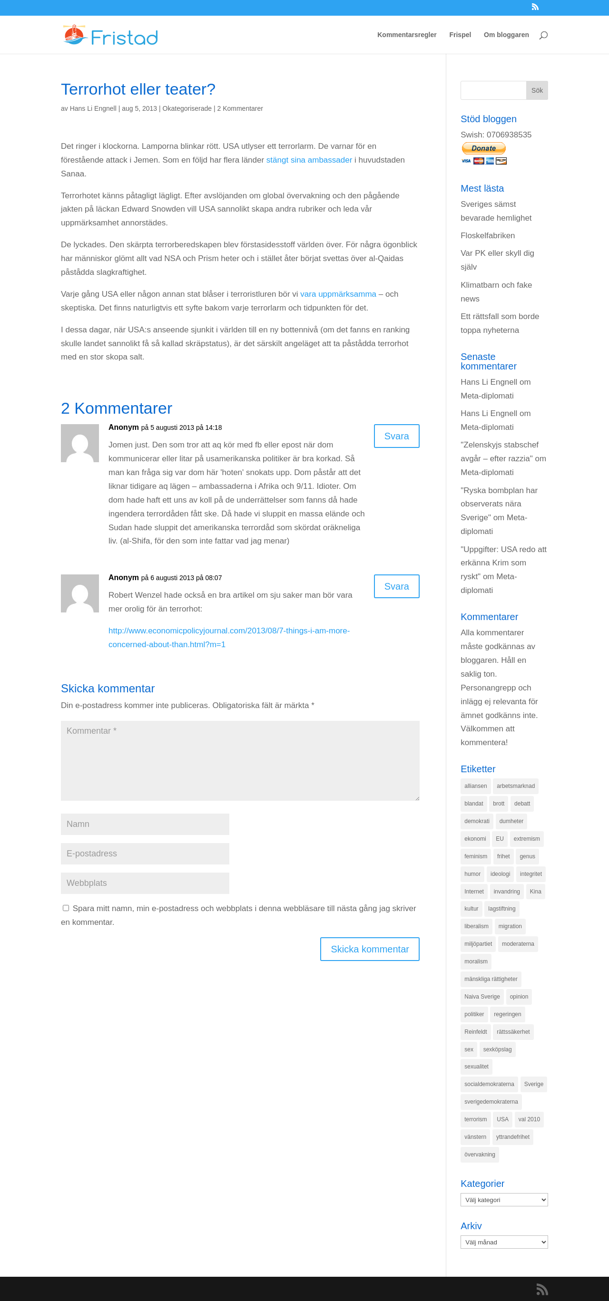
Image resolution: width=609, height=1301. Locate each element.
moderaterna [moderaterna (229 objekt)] (518, 944)
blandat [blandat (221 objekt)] (473, 803)
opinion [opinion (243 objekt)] (519, 996)
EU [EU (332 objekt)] (500, 838)
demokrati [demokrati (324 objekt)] (477, 821)
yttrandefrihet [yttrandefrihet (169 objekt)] (513, 1137)
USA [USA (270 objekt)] (503, 1119)
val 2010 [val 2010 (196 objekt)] (529, 1119)
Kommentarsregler (407, 35)
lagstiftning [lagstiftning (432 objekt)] (501, 908)
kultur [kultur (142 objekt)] (471, 908)
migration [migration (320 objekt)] (510, 926)
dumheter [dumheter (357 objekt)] (512, 821)
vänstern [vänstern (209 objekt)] (475, 1137)
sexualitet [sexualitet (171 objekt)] (476, 1066)
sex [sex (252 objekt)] (468, 1049)
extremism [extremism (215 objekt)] (527, 838)
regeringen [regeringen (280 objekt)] (507, 1014)
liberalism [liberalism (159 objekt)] (476, 926)
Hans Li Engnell (93, 108)
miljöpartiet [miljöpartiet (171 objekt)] (478, 944)
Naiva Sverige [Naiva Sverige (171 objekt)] (482, 996)
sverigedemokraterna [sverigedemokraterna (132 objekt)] (491, 1101)
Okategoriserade (187, 108)
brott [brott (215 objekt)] (498, 803)
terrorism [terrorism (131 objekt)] (475, 1119)
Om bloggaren (506, 35)
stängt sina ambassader (309, 160)
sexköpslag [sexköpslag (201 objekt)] (497, 1049)
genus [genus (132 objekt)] (527, 856)
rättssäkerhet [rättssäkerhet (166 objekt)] (513, 1032)
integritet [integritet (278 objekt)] (531, 874)
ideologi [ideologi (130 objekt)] (500, 874)
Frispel (460, 35)
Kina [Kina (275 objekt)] (535, 891)
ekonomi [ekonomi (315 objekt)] (475, 838)
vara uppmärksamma (338, 294)
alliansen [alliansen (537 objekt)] (475, 786)
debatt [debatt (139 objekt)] (522, 803)
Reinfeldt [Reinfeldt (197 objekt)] (475, 1032)
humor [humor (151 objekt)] (472, 874)
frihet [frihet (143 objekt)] (503, 856)
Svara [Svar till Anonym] (396, 436)
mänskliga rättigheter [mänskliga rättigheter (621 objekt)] (490, 979)
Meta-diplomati (487, 395)
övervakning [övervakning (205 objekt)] (479, 1154)
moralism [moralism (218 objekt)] (476, 961)
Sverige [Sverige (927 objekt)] (534, 1084)
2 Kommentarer (240, 108)
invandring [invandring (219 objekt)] (507, 891)
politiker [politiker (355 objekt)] (474, 1014)
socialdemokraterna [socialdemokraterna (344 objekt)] (489, 1084)
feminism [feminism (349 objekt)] (475, 856)
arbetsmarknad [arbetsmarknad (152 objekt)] (516, 786)
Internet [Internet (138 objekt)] (474, 891)
